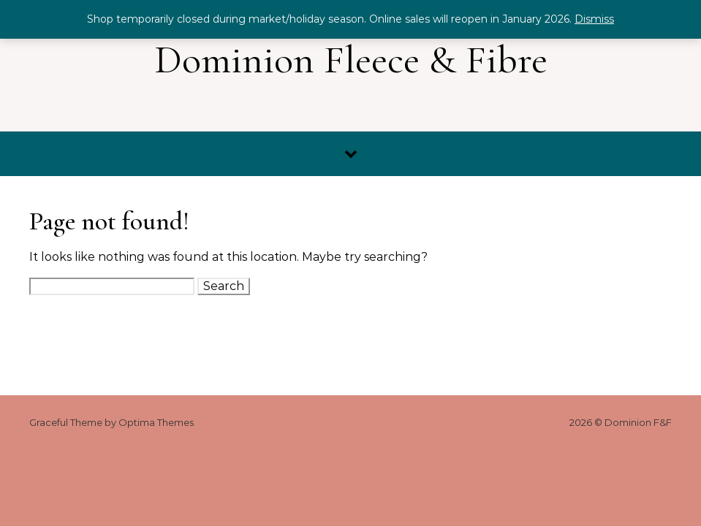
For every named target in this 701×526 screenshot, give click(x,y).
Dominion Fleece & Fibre (350, 59)
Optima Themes (156, 422)
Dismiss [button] (594, 19)
